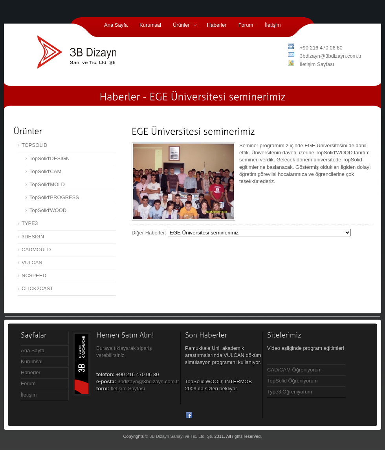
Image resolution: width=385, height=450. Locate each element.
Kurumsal (150, 25)
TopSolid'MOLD (47, 184)
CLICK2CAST (37, 288)
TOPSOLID (35, 145)
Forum (245, 25)
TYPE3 (30, 223)
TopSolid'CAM (45, 171)
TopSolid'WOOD (47, 210)
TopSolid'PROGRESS (54, 197)
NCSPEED (34, 275)
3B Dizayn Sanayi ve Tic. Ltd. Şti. (181, 436)
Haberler (217, 25)
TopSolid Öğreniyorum (292, 381)
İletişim (272, 25)
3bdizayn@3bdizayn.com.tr (330, 56)
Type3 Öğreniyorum (289, 392)
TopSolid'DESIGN (49, 158)
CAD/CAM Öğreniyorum (294, 370)
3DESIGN (33, 237)
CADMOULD (36, 249)
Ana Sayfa (116, 25)
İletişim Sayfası (317, 64)
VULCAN (32, 262)
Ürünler (182, 25)
